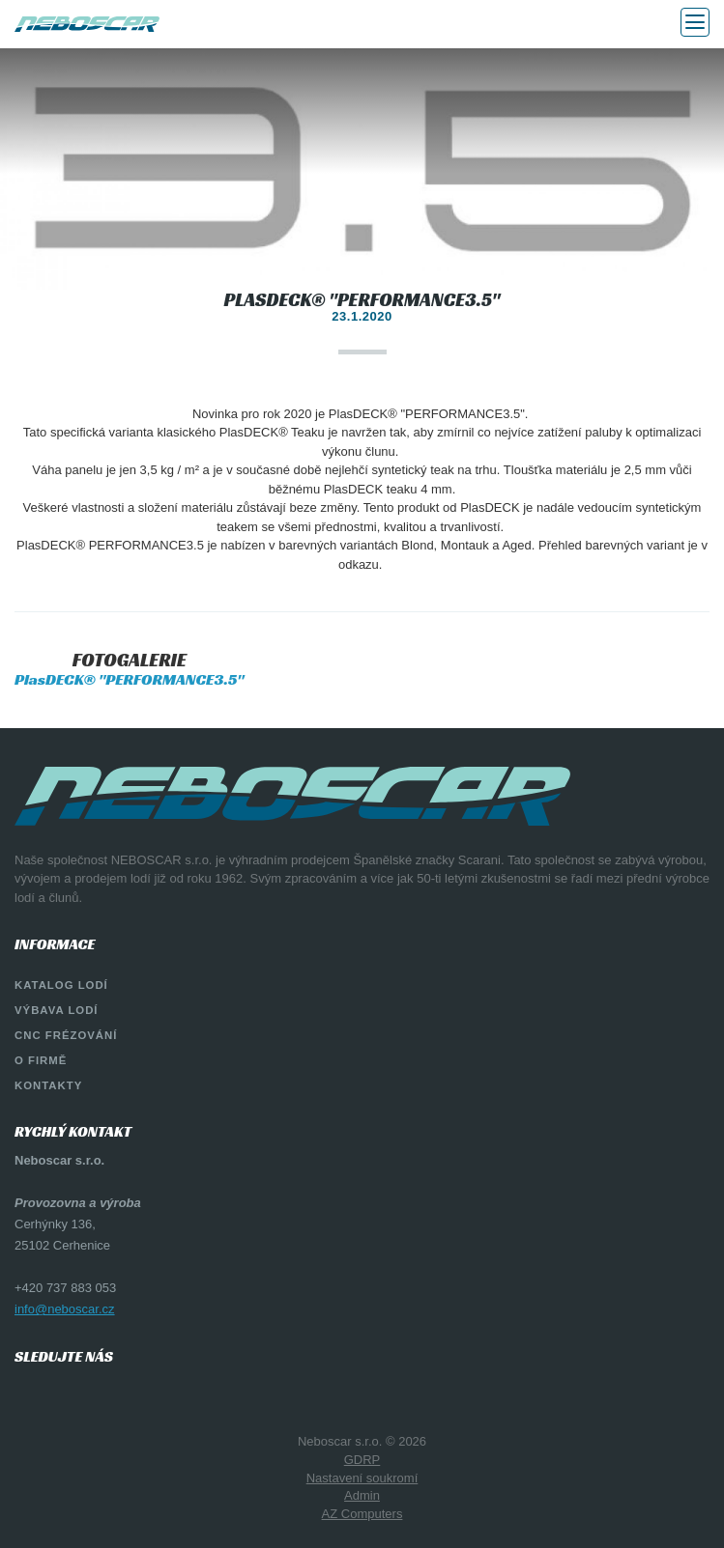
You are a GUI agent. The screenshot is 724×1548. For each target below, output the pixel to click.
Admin (362, 1495)
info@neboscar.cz (64, 1309)
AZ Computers (362, 1513)
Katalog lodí (61, 985)
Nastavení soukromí (362, 1478)
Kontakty (48, 1085)
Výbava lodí (56, 1010)
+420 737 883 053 (65, 1288)
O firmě (40, 1060)
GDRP (362, 1459)
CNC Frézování (65, 1035)
